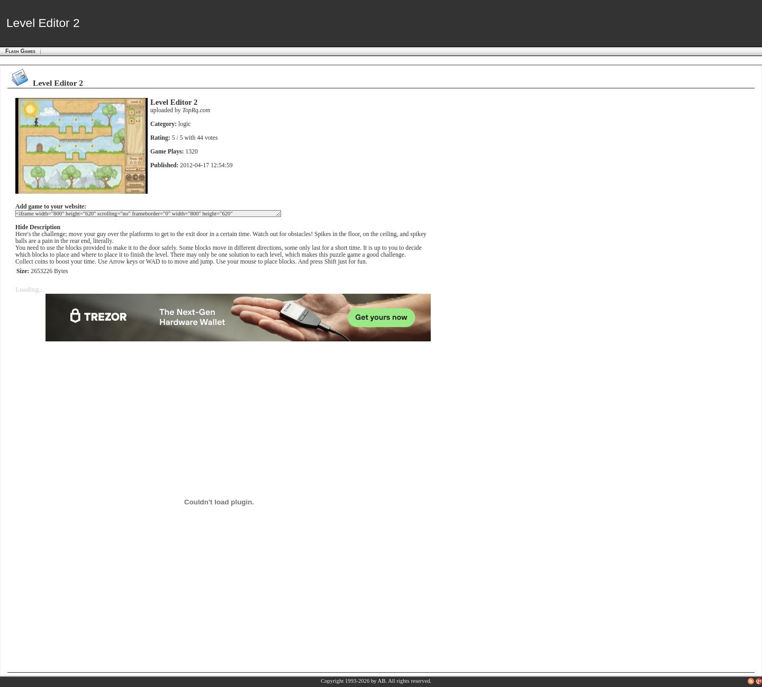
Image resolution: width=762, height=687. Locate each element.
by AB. (379, 681)
